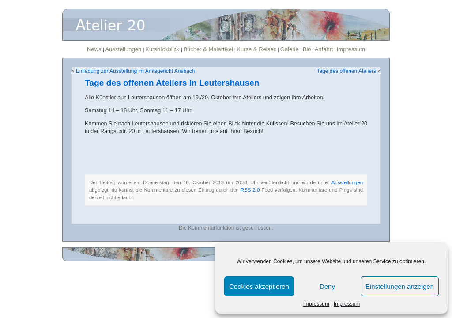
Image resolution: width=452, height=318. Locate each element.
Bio (307, 49)
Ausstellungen (124, 49)
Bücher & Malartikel (208, 49)
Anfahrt (324, 49)
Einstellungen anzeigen (399, 286)
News (95, 49)
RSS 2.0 (250, 190)
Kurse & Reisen (256, 49)
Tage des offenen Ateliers (346, 71)
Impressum (316, 304)
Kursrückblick (163, 49)
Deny (327, 286)
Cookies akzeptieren (259, 286)
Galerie (290, 49)
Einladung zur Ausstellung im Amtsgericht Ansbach (135, 71)
